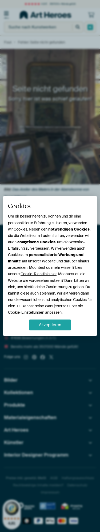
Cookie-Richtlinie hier (39, 273)
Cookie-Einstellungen (26, 312)
